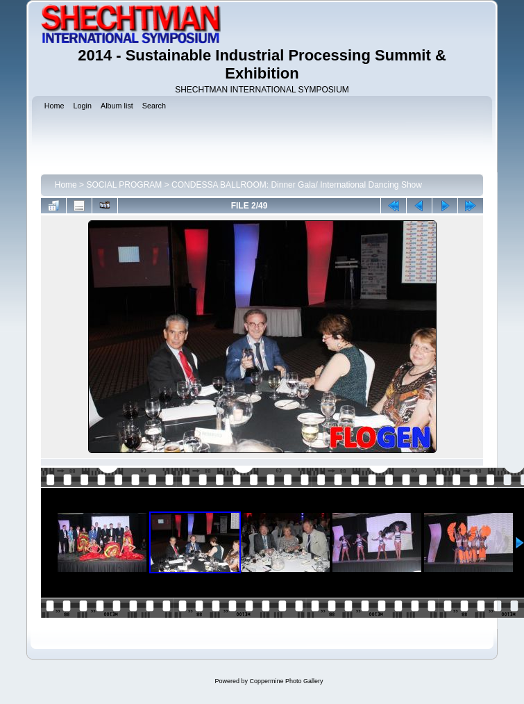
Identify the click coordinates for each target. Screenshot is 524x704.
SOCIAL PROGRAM (124, 185)
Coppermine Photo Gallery (286, 681)
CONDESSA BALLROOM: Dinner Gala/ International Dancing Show (296, 185)
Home (66, 185)
